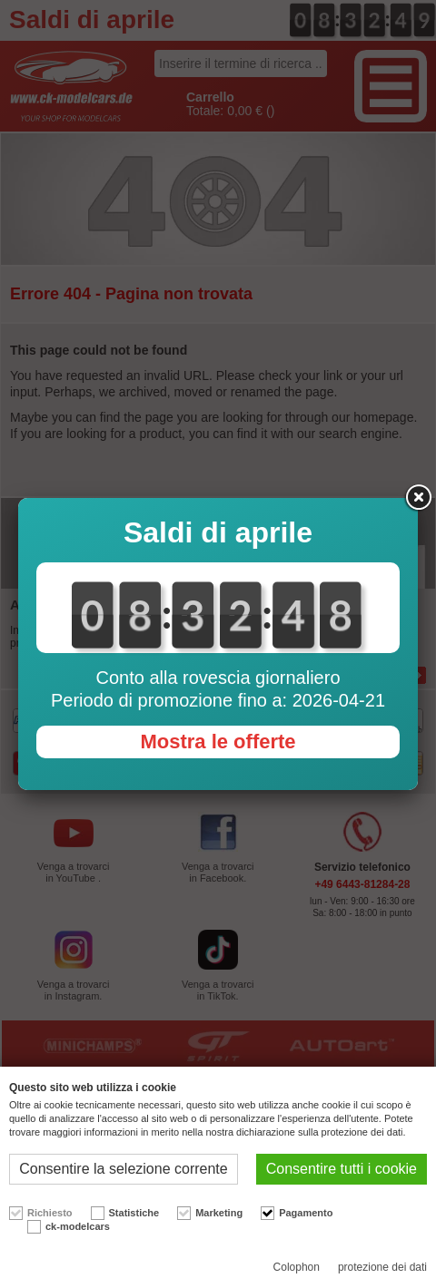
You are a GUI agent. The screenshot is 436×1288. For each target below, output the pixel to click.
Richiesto (50, 1212)
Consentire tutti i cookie (341, 1168)
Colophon (296, 1267)
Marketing (219, 1212)
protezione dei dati (382, 1267)
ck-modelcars (77, 1226)
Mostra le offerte (217, 741)
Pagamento (305, 1212)
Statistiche (134, 1212)
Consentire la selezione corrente (123, 1168)
